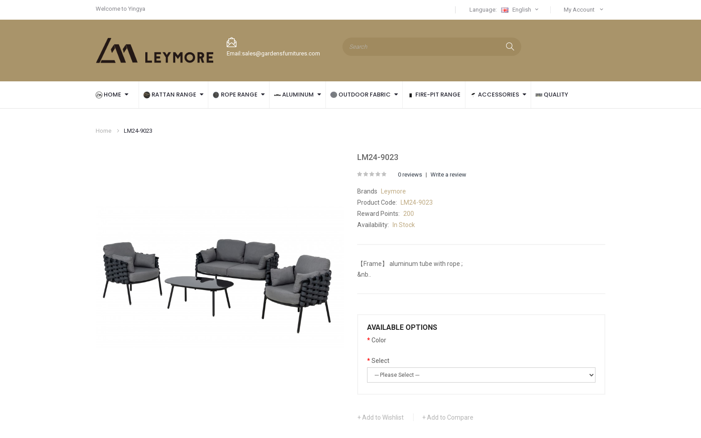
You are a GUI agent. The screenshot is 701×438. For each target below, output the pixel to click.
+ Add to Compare (447, 417)
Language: (483, 9)
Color (379, 340)
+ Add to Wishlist (380, 417)
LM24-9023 (138, 130)
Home (103, 130)
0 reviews (410, 174)
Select (380, 360)
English (521, 9)
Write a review (448, 174)
